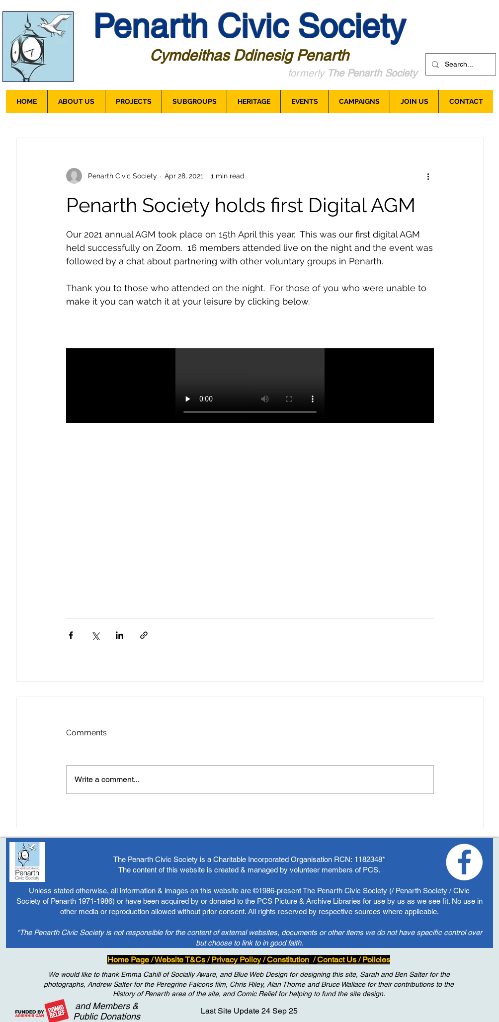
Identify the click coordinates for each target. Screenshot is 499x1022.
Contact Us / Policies (353, 959)
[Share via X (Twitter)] (95, 635)
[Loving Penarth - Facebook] (464, 862)
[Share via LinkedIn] (119, 635)
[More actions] (428, 176)
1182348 (368, 859)
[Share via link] (144, 635)
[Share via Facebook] (71, 635)
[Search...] (460, 64)
